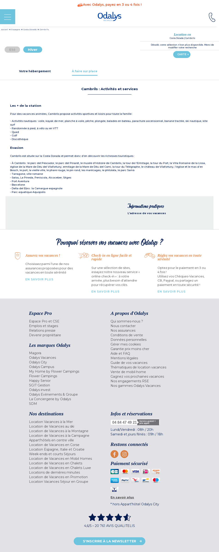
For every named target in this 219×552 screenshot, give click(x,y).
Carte (181, 54)
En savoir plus (39, 279)
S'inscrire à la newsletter (109, 541)
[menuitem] (68, 321)
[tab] (35, 71)
